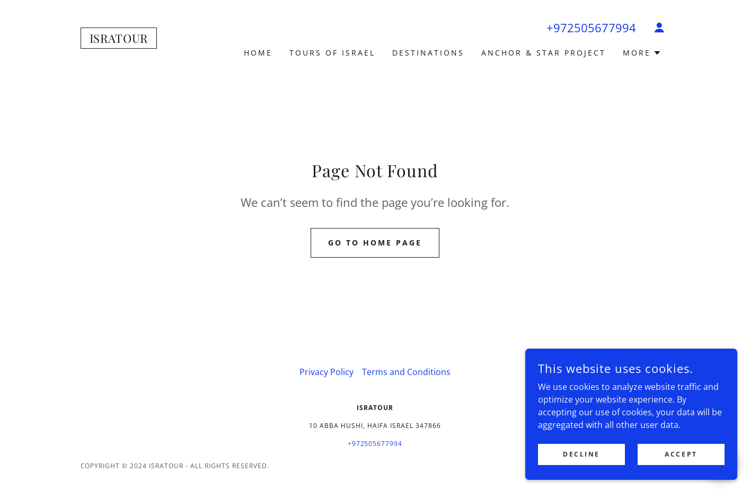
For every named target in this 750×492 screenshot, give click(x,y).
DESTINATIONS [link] (428, 53)
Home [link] (258, 53)
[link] (119, 39)
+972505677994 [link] (591, 27)
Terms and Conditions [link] (406, 372)
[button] (659, 27)
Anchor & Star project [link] (543, 53)
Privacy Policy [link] (326, 372)
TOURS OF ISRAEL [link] (332, 53)
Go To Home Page (375, 243)
